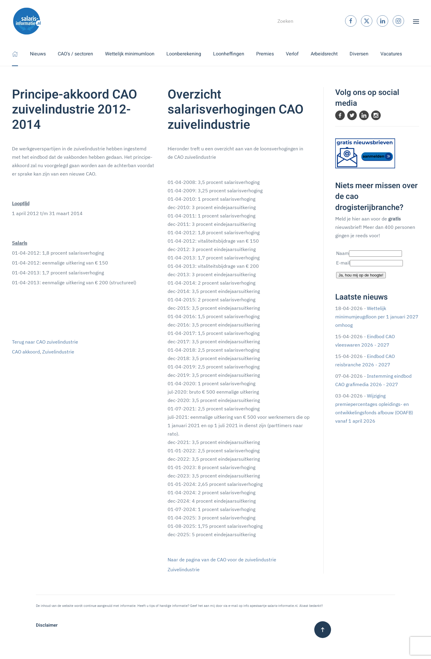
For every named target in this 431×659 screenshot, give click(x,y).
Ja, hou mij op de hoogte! (361, 275)
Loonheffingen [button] (228, 54)
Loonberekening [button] (183, 54)
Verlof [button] (292, 54)
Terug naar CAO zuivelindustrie (45, 342)
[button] (416, 21)
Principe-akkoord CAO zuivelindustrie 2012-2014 (74, 109)
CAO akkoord (26, 352)
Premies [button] (265, 54)
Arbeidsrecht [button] (324, 54)
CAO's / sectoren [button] (75, 54)
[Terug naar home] (27, 21)
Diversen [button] (359, 54)
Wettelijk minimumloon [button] (129, 54)
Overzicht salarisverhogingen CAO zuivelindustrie (235, 109)
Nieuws (38, 54)
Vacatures (391, 54)
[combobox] (300, 21)
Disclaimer (46, 625)
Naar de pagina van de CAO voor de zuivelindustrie (222, 560)
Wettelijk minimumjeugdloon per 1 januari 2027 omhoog (376, 316)
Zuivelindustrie (58, 352)
